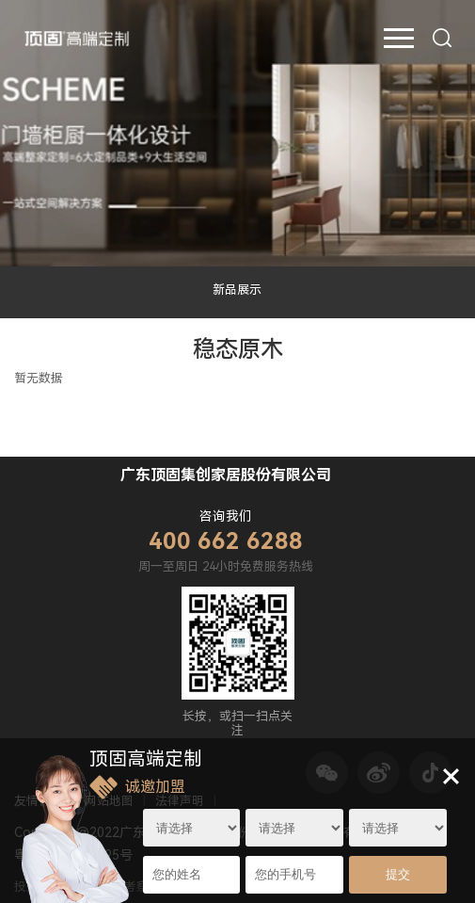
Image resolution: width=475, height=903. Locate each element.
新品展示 (237, 289)
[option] (237, 133)
